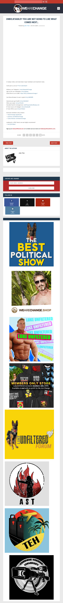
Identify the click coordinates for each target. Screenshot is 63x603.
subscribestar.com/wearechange (17, 118)
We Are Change (33, 599)
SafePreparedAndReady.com (31, 105)
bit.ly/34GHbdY (24, 101)
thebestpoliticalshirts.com (47, 128)
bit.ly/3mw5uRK (26, 107)
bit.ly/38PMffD (29, 97)
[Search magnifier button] (46, 1)
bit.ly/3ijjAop (24, 91)
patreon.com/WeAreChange (15, 116)
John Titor (27, 25)
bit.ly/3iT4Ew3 (21, 109)
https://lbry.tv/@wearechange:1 (29, 93)
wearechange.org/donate (15, 114)
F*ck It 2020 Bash (22, 85)
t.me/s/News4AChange (25, 89)
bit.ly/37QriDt (19, 103)
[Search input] (29, 1)
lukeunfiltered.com (18, 128)
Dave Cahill (24, 601)
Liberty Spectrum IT (43, 601)
